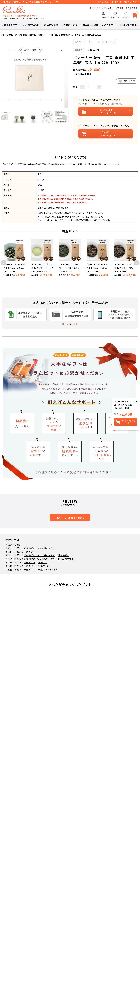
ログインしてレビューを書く (70, 517)
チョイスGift (132, 2)
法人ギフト (109, 25)
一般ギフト (29, 551)
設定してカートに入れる (108, 111)
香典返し (90, 25)
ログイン (126, 15)
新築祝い (42, 562)
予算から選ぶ (70, 25)
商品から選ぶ (51, 25)
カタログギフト (11, 25)
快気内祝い (63, 555)
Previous (3, 117)
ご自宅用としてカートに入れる (108, 134)
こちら (74, 324)
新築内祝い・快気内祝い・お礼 (39, 548)
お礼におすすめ (66, 558)
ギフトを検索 (130, 25)
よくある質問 (131, 8)
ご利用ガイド (94, 8)
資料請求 (120, 8)
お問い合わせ (108, 8)
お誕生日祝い (45, 566)
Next (64, 117)
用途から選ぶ (32, 25)
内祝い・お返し (13, 544)
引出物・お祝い (13, 551)
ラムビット (106, 2)
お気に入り (115, 15)
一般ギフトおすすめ (48, 569)
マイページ (103, 15)
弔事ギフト (119, 2)
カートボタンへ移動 (128, 422)
